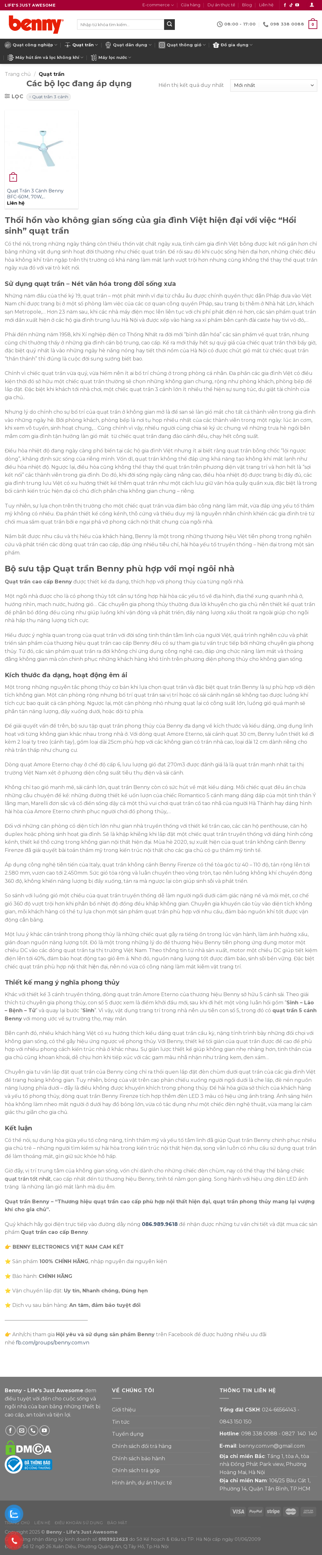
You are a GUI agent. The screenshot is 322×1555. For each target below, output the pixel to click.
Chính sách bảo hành (138, 1458)
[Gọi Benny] (33, 1430)
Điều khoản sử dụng (79, 1522)
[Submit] (169, 24)
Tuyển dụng (128, 1434)
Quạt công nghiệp (31, 45)
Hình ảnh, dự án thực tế (142, 1483)
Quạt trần (81, 45)
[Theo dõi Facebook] (285, 5)
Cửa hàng (190, 5)
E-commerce (158, 5)
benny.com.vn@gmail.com (272, 1446)
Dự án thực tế (221, 5)
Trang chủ (18, 74)
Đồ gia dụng (233, 45)
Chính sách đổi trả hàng (142, 1446)
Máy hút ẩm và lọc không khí (45, 57)
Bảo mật (117, 1522)
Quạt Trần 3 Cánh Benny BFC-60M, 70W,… (35, 194)
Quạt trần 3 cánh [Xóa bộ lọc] (50, 96)
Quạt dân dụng (128, 45)
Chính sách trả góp (136, 1470)
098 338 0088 (259, 1434)
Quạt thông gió (182, 45)
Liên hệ (266, 5)
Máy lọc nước (111, 57)
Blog (247, 5)
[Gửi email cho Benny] (22, 1430)
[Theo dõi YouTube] (297, 5)
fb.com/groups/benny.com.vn (52, 1343)
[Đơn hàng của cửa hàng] (273, 85)
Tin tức (121, 1422)
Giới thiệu (124, 1410)
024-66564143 (279, 1410)
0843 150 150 (235, 1422)
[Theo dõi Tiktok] (291, 5)
